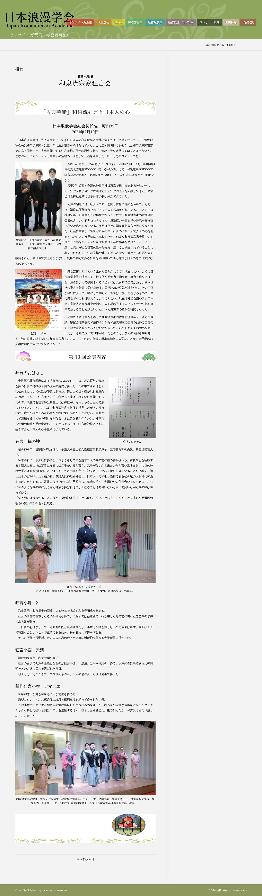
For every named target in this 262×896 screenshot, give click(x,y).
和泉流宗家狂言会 (85, 83)
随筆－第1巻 (85, 76)
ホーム (220, 45)
